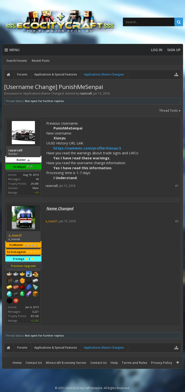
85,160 (35, 316)
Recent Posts (41, 61)
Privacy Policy (161, 362)
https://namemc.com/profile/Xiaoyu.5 (87, 148)
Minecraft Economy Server (66, 362)
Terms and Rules (134, 362)
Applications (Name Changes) (43, 93)
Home (17, 362)
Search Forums (17, 61)
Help (114, 362)
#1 (177, 186)
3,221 (35, 311)
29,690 (35, 183)
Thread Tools (170, 111)
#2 (177, 221)
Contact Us (34, 362)
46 (37, 179)
